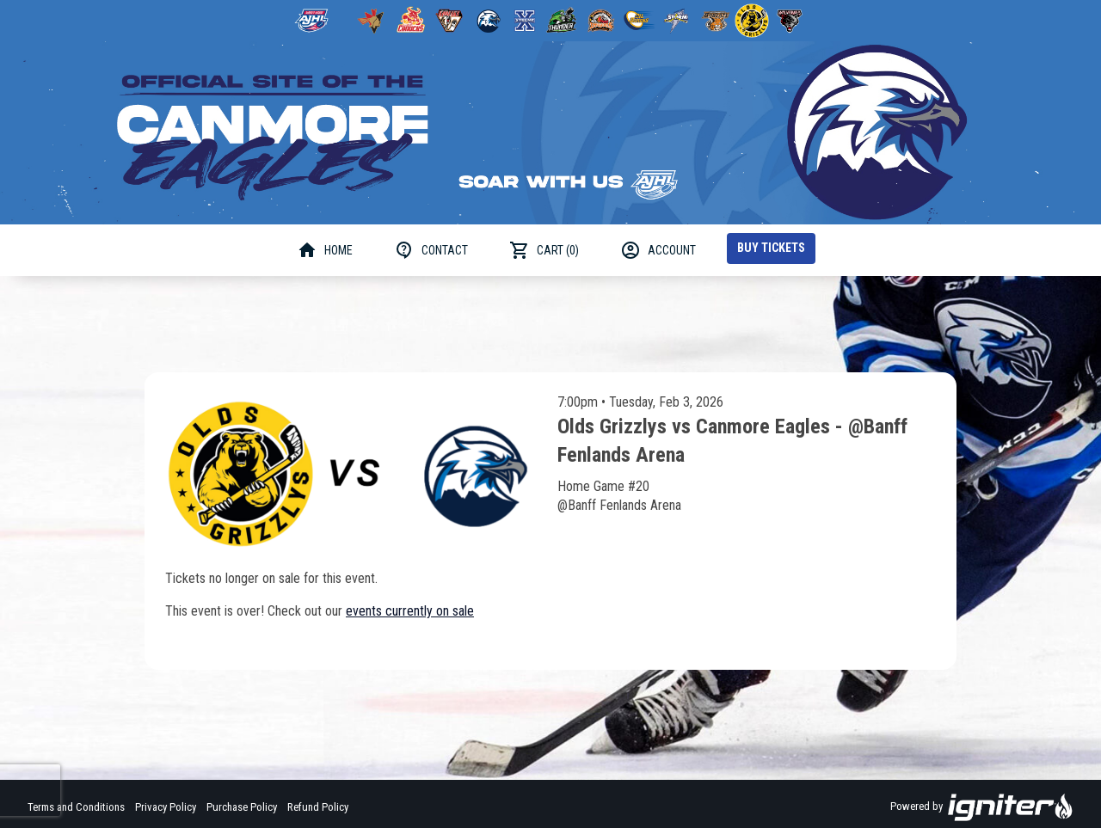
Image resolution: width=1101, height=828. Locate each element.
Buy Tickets (771, 248)
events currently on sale (410, 611)
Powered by (981, 807)
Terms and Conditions (76, 806)
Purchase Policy (241, 806)
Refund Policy (317, 806)
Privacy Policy (165, 806)
